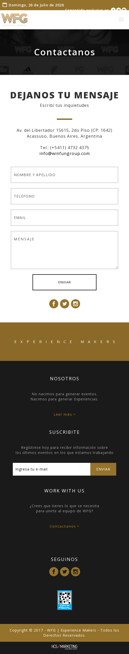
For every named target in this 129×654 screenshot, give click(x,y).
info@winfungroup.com (64, 153)
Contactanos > (64, 526)
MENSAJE (64, 250)
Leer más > (65, 414)
